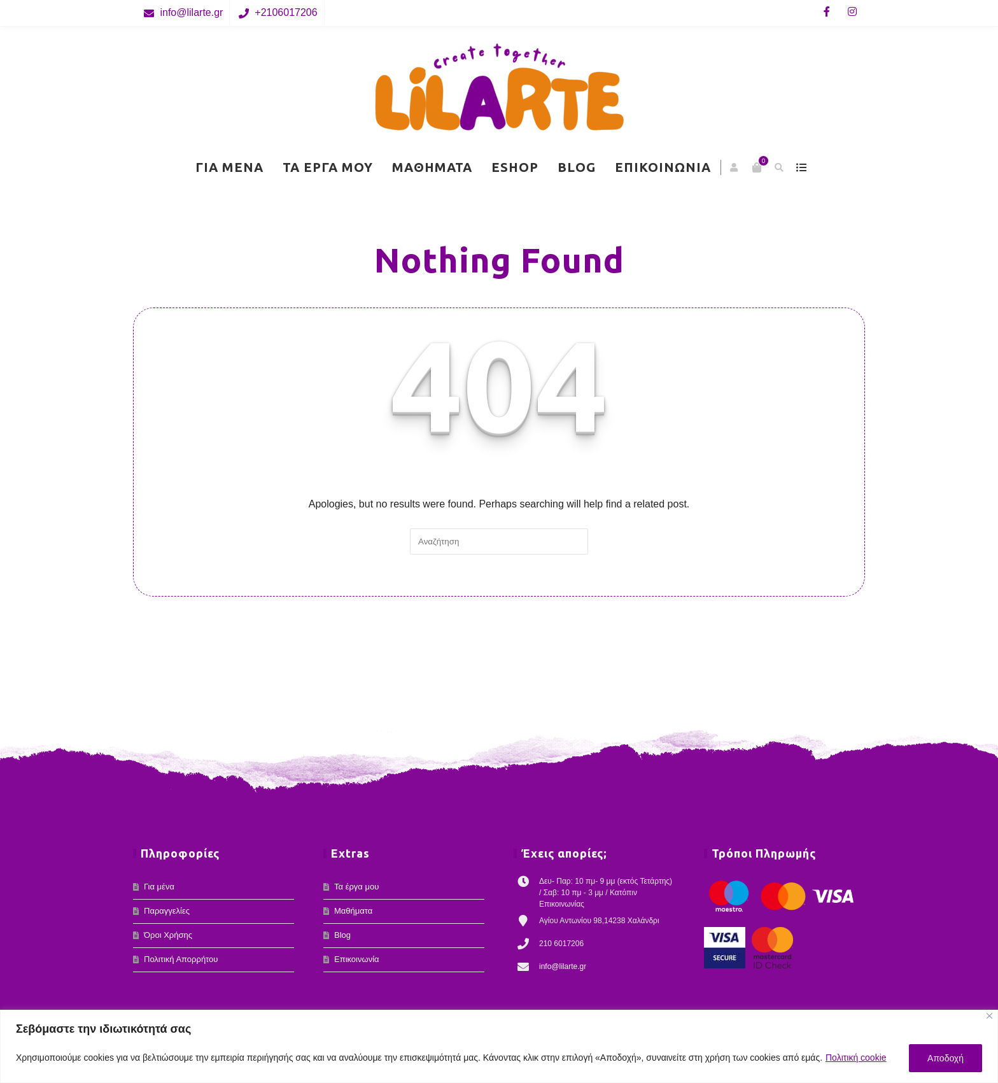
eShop (514, 167)
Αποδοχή (945, 1058)
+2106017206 (286, 12)
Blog (577, 167)
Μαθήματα (432, 167)
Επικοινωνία (663, 167)
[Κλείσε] (989, 1016)
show (801, 167)
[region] (499, 1046)
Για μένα (229, 167)
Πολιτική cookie (856, 1057)
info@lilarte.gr (191, 12)
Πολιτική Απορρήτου (181, 959)
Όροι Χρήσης (168, 935)
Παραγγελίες (167, 911)
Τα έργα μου (328, 167)
